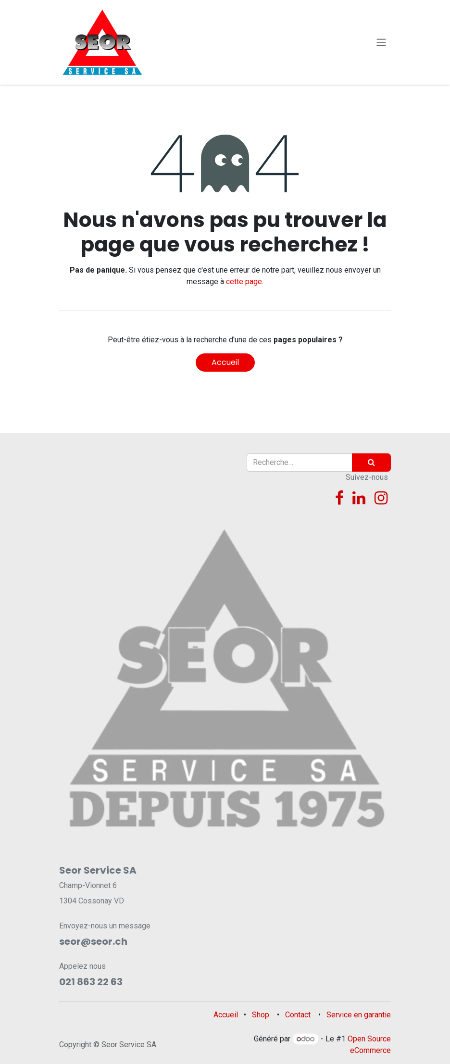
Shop (260, 1014)
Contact (298, 1014)
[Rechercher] (371, 462)
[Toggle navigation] (381, 42)
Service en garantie (358, 1014)
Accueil (225, 362)
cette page (244, 281)
